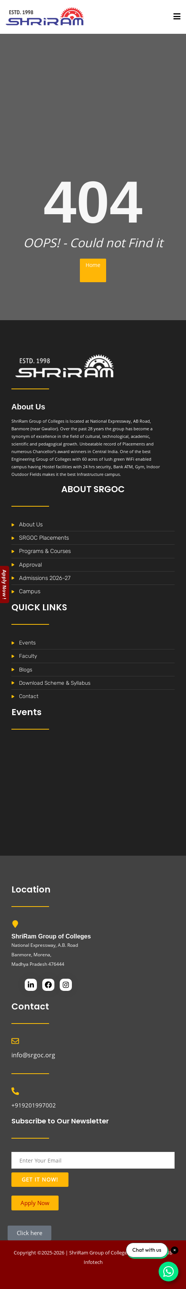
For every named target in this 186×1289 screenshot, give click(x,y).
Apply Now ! (4, 584)
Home (93, 265)
